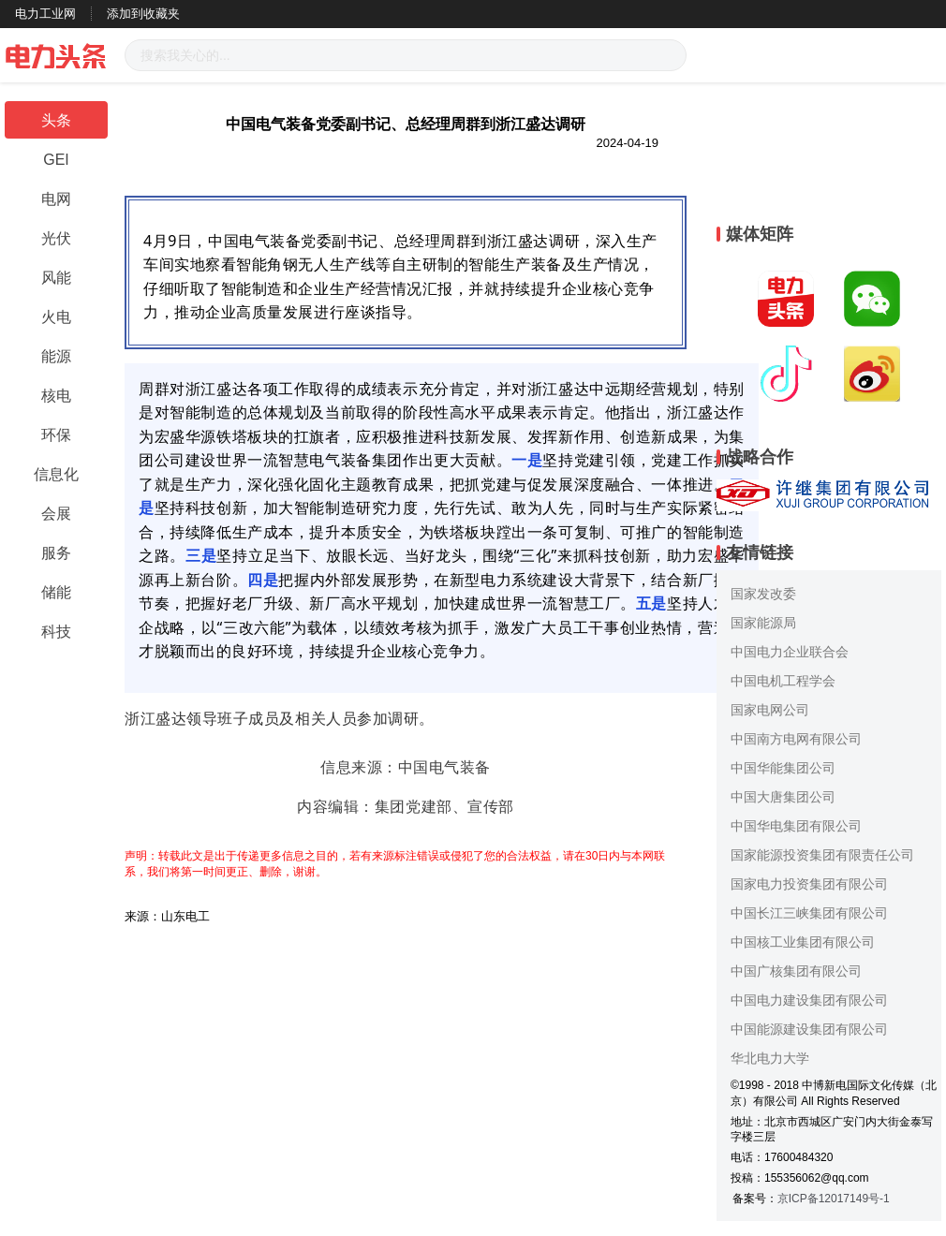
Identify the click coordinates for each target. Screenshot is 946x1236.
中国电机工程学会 (783, 680)
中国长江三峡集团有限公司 (809, 912)
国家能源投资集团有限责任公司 (822, 854)
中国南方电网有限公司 (796, 738)
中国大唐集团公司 (783, 796)
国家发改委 (763, 593)
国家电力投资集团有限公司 (809, 883)
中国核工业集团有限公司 (803, 941)
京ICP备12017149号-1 (833, 1198)
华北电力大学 (770, 1058)
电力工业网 (45, 14)
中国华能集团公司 (783, 767)
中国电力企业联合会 (790, 651)
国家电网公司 (770, 709)
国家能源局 (763, 622)
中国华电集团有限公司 (796, 825)
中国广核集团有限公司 (796, 971)
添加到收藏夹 (143, 14)
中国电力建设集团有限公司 (809, 1000)
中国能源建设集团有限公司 (809, 1029)
